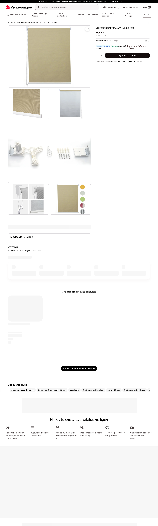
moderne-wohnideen (119, 61)
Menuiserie (23, 22)
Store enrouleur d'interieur (49, 22)
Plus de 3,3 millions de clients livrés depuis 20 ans (66, 435)
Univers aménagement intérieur (52, 390)
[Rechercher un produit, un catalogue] (38, 7)
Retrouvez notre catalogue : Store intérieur (26, 250)
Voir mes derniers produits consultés (79, 368)
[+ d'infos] (133, 48)
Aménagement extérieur (134, 390)
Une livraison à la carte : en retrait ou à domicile (141, 435)
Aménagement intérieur (93, 390)
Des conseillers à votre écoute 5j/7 (91, 434)
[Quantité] (99, 55)
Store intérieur (33, 22)
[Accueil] (8, 22)
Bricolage (14, 22)
